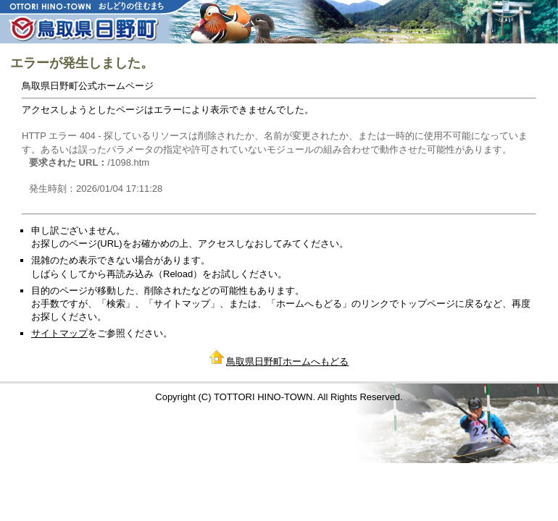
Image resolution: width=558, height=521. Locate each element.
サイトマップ (59, 333)
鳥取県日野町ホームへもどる (287, 361)
